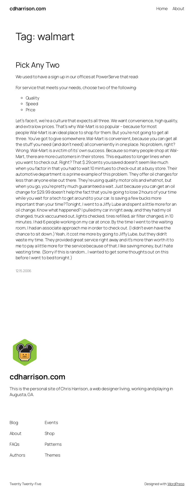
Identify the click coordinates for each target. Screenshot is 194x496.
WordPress (175, 483)
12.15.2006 (23, 270)
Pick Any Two (38, 65)
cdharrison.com (28, 8)
